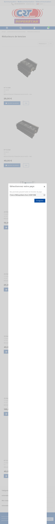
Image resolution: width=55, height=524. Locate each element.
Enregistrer (39, 208)
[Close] (44, 194)
